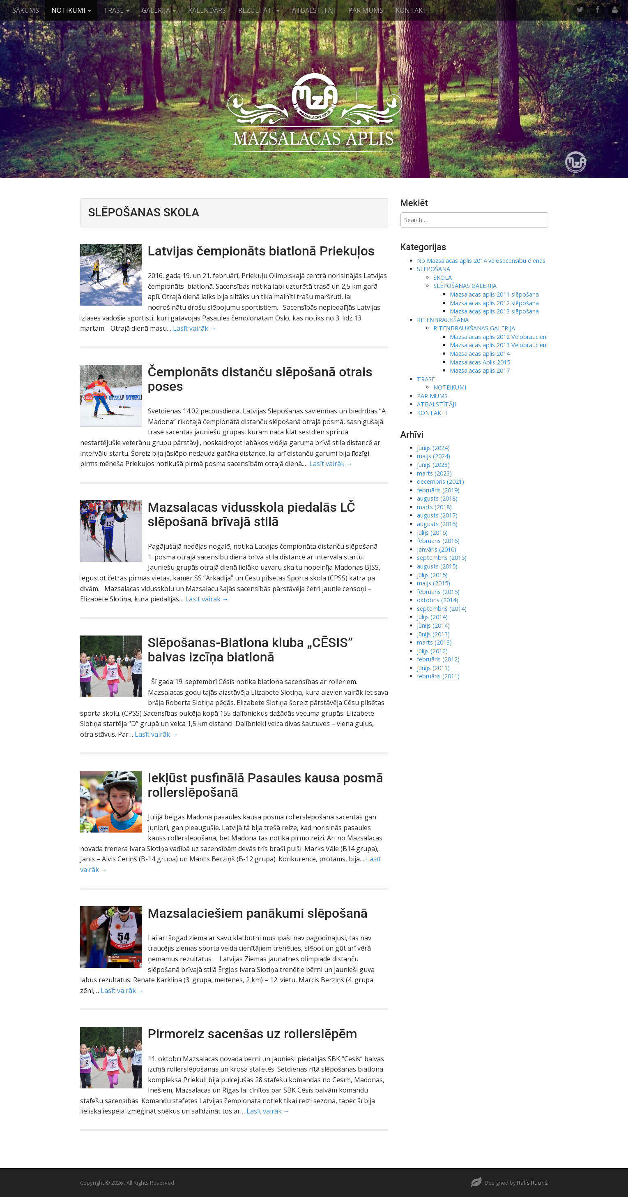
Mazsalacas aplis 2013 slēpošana (494, 311)
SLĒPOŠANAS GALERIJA (465, 286)
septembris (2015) (442, 557)
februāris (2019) (438, 490)
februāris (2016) (438, 541)
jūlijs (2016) (432, 532)
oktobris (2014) (437, 600)
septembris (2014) (442, 608)
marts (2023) (434, 473)
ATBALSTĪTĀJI (314, 10)
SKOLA (442, 277)
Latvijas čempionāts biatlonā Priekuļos (261, 251)
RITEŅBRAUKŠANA (443, 320)
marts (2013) (434, 642)
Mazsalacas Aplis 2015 (480, 362)
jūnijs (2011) (433, 668)
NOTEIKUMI (449, 387)
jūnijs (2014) (433, 625)
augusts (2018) (437, 498)
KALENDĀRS (207, 10)
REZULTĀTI (259, 10)
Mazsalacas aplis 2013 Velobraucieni (498, 345)
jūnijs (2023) (433, 465)
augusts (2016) (437, 524)
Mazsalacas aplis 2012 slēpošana (494, 303)
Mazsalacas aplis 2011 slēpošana (494, 294)
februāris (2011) (438, 676)
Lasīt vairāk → (194, 328)
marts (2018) (434, 507)
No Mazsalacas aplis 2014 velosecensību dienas (481, 260)
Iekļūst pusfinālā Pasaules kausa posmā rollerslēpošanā (265, 785)
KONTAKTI (412, 10)
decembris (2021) (440, 481)
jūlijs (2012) (432, 651)
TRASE (116, 10)
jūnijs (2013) (433, 634)
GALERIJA (159, 10)
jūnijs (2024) (433, 448)
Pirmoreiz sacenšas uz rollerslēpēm (252, 1034)
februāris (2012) (438, 659)
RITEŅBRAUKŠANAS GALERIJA (474, 328)
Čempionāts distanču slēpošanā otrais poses (260, 379)
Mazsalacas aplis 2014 (480, 353)
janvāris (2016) (436, 549)
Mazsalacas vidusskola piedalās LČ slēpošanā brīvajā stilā (251, 514)
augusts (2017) (437, 515)
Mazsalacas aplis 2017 (480, 370)
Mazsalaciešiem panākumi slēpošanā (258, 913)
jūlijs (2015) (432, 575)
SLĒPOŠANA (433, 269)
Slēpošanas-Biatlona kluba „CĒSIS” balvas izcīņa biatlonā (250, 650)
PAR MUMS (365, 10)
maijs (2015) (433, 583)
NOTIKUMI (71, 10)
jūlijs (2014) (432, 617)
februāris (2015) (438, 592)
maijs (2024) (433, 456)
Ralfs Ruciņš (532, 1182)
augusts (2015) (437, 566)
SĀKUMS (25, 10)
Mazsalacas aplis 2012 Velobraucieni (498, 337)
